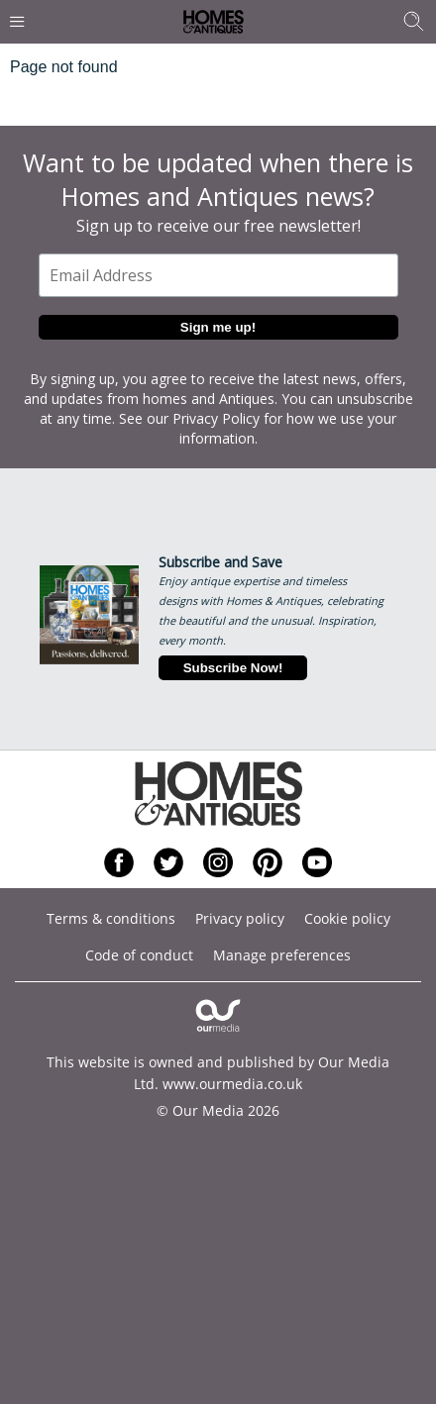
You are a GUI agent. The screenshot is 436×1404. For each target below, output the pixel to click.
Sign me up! (218, 327)
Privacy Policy (216, 418)
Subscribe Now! (233, 667)
